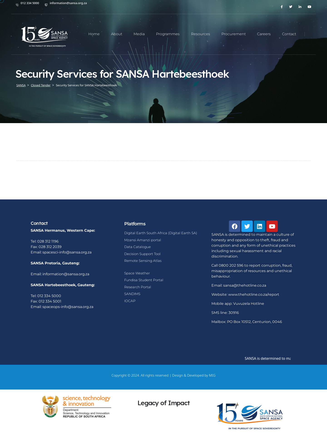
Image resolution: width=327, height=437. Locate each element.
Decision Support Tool (142, 254)
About (116, 34)
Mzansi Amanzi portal (142, 240)
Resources (200, 34)
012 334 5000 (30, 3)
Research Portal (137, 287)
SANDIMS (132, 294)
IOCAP (130, 301)
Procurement (233, 34)
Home (94, 34)
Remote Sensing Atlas (142, 260)
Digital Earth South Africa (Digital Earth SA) (160, 233)
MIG (212, 375)
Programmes (168, 34)
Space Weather (137, 273)
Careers (264, 34)
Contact (289, 34)
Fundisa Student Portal (143, 280)
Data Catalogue (137, 247)
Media (139, 34)
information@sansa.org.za (68, 3)
